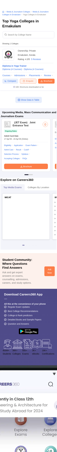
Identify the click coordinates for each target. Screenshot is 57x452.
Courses (6, 75)
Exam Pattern (31, 145)
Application (18, 145)
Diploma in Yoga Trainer (14, 66)
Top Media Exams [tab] (12, 187)
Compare (10, 81)
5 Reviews (36, 59)
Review (47, 75)
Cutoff (26, 150)
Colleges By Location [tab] (38, 187)
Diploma (12, 69)
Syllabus (24, 154)
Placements (34, 75)
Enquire (28, 81)
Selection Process (11, 154)
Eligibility (7, 145)
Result (18, 150)
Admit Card (8, 150)
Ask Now (49, 271)
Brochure (46, 80)
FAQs (24, 158)
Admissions (19, 75)
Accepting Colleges (12, 158)
